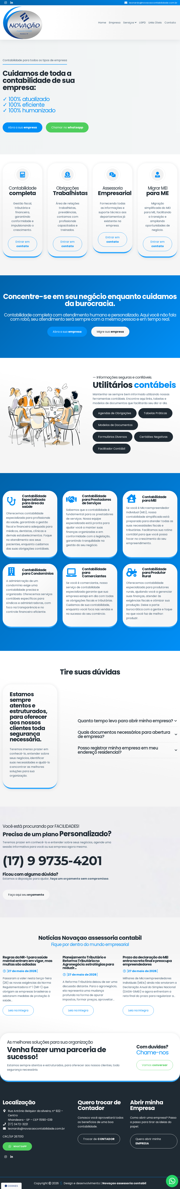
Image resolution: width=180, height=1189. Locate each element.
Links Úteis (155, 22)
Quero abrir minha (148, 1141)
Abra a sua (22, 127)
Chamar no (67, 127)
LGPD (142, 22)
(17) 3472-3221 (18, 1124)
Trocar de (99, 1139)
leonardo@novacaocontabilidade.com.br (36, 1129)
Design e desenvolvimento (80, 1183)
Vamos (155, 1065)
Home (102, 22)
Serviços (129, 22)
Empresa (114, 22)
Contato (170, 22)
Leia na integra (18, 1010)
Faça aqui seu (26, 895)
